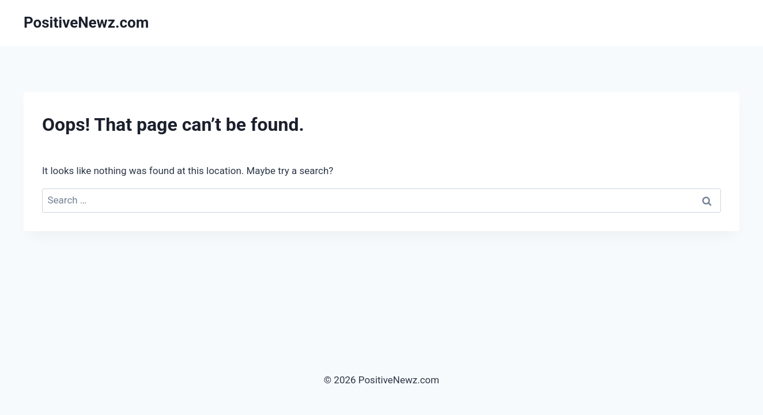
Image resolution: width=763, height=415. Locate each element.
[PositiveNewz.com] (86, 23)
